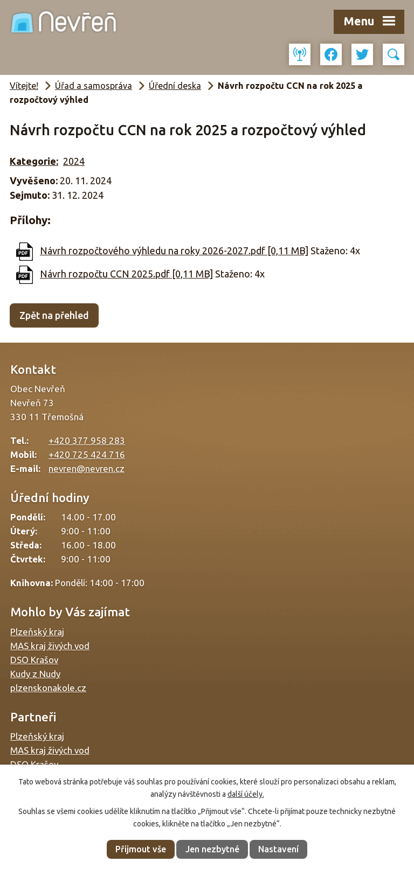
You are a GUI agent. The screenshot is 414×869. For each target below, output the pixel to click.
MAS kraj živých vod (49, 646)
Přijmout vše (140, 849)
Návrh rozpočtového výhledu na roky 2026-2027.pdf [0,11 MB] (174, 250)
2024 (74, 161)
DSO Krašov (34, 660)
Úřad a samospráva (93, 86)
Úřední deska (175, 86)
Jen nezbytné (212, 849)
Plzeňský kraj (37, 632)
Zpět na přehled (54, 315)
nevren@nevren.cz (87, 468)
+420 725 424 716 (87, 454)
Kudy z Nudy (35, 674)
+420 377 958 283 (87, 440)
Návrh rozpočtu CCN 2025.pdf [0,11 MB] (126, 273)
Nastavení (278, 849)
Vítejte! (24, 86)
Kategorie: (34, 161)
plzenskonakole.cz (48, 688)
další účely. (245, 794)
